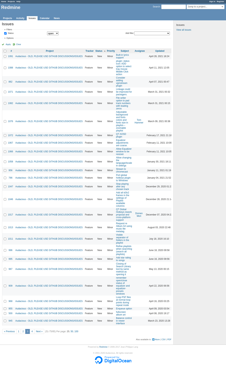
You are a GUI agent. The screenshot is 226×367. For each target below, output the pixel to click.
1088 (10, 67)
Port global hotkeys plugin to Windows (123, 178)
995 (10, 259)
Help (18, 1)
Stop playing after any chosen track (122, 187)
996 (10, 250)
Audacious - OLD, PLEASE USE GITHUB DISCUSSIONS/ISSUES (49, 56)
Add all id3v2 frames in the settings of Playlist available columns (122, 199)
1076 (10, 121)
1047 (10, 186)
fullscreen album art (121, 313)
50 (72, 331)
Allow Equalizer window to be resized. (124, 152)
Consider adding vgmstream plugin (121, 81)
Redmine (103, 347)
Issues (32, 18)
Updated (159, 51)
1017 (10, 214)
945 (10, 320)
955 (10, 308)
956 (10, 170)
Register (220, 1)
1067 (10, 142)
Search (156, 6)
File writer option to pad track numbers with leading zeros (123, 103)
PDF (169, 339)
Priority (111, 51)
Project (50, 51)
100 (76, 331)
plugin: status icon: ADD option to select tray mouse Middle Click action (124, 68)
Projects (11, 1)
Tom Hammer (139, 121)
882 (10, 81)
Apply (8, 44)
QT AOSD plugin (121, 135)
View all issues (183, 30)
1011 (10, 239)
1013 (10, 227)
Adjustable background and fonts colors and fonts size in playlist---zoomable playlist (122, 121)
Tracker (90, 51)
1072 (10, 135)
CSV (163, 339)
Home (3, 1)
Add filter (130, 33)
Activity (20, 18)
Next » (39, 331)
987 (10, 269)
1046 (10, 199)
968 (10, 301)
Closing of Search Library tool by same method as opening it (123, 269)
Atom (157, 339)
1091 (10, 56)
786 (10, 177)
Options (9, 38)
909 (10, 285)
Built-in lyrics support (122, 56)
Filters (9, 29)
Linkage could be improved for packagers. (124, 92)
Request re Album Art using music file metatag (124, 227)
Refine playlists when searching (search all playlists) (124, 250)
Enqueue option (124, 308)
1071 (10, 92)
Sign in (212, 1)
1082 (10, 103)
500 (10, 313)
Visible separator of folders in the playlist (122, 239)
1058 (10, 161)
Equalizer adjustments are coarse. (122, 143)
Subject (125, 51)
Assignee (140, 51)
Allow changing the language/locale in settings (124, 161)
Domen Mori (139, 214)
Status (10, 33)
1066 (10, 151)
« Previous (9, 331)
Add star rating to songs (123, 259)
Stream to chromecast (122, 170)
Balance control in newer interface (124, 321)
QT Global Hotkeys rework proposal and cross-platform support (124, 214)
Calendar (45, 18)
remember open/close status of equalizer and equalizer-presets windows (123, 285)
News (57, 18)
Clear (18, 44)
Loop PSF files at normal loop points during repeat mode (123, 301)
